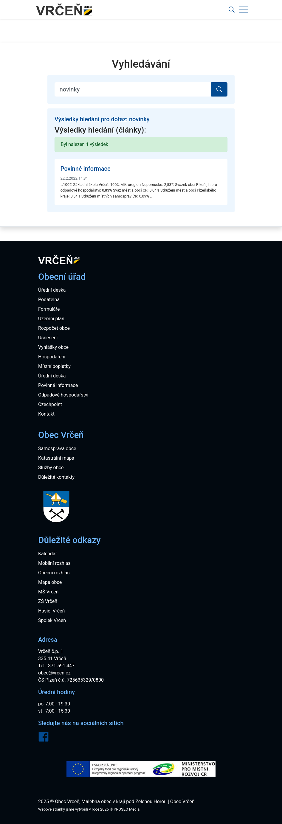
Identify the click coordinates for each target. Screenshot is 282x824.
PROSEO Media (127, 809)
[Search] (133, 89)
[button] (231, 9)
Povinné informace (86, 168)
